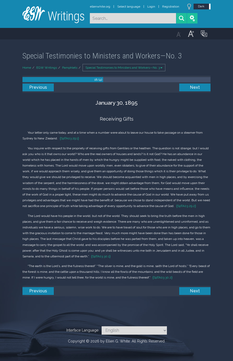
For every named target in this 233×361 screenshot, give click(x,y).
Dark (201, 6)
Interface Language (82, 330)
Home (26, 67)
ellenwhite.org (100, 6)
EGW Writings (46, 67)
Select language (128, 6)
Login (151, 6)
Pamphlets (69, 67)
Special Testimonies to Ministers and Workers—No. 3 (123, 67)
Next (195, 87)
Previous (38, 87)
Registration (170, 6)
